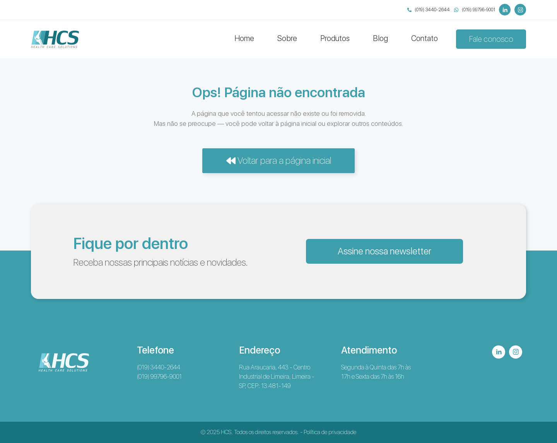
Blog (380, 38)
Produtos (335, 38)
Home (244, 38)
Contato (424, 38)
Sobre (287, 38)
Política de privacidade (330, 432)
